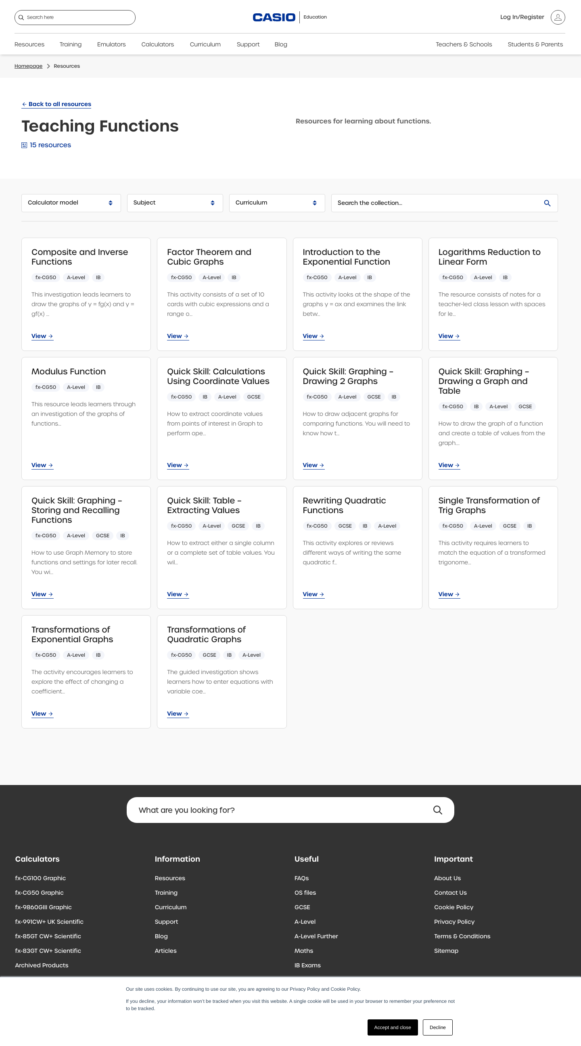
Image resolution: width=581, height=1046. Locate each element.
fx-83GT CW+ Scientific (48, 951)
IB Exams (308, 965)
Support (248, 44)
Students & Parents (535, 44)
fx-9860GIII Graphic (43, 907)
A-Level (305, 922)
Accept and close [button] (392, 1027)
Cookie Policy (453, 907)
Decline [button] (438, 1027)
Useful (307, 859)
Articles (166, 951)
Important (453, 859)
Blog (281, 44)
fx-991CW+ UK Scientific (49, 922)
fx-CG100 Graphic (40, 878)
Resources (29, 44)
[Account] (532, 17)
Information (177, 859)
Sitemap (446, 951)
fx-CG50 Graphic (39, 893)
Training (71, 44)
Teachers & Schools (464, 44)
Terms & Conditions (462, 936)
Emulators (111, 44)
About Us (447, 878)
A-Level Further (316, 936)
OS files (305, 893)
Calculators (158, 44)
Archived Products (42, 965)
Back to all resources (60, 104)
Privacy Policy (454, 922)
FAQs (302, 878)
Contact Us (450, 893)
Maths (304, 951)
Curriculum (205, 44)
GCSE (302, 907)
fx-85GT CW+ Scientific (48, 936)
